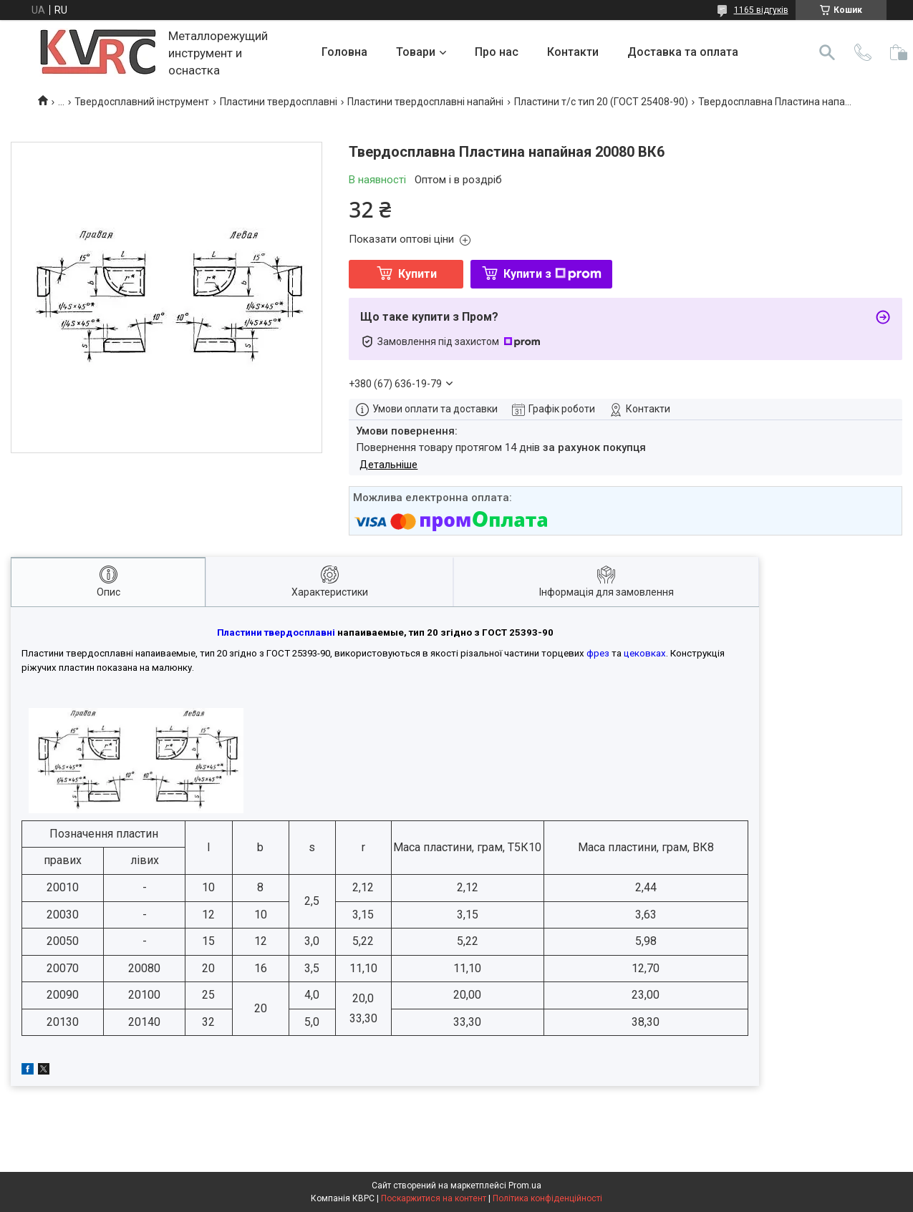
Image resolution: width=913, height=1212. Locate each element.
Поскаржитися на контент (433, 1198)
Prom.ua (524, 1186)
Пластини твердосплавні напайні (425, 101)
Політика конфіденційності (547, 1198)
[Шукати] (827, 52)
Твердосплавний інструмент (141, 101)
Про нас (496, 52)
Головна (344, 52)
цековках (645, 653)
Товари (415, 52)
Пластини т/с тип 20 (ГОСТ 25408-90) (601, 101)
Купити (417, 274)
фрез (597, 653)
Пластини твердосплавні (278, 101)
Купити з (552, 274)
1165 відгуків (761, 10)
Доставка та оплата (682, 52)
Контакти (573, 52)
